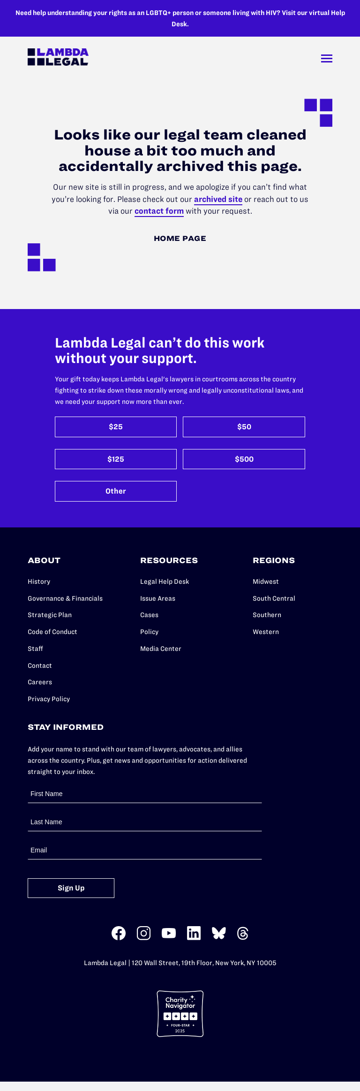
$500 (244, 459)
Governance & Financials (65, 598)
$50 (244, 427)
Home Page (180, 238)
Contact (40, 665)
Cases (149, 615)
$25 (116, 427)
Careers (40, 682)
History (39, 581)
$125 (115, 459)
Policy (149, 631)
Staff (35, 648)
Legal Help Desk (164, 581)
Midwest (266, 581)
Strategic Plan (50, 615)
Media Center (160, 648)
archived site (218, 199)
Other (115, 491)
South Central (274, 598)
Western (266, 631)
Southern (267, 615)
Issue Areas (157, 598)
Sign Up (71, 888)
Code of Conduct (52, 631)
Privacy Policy (49, 699)
